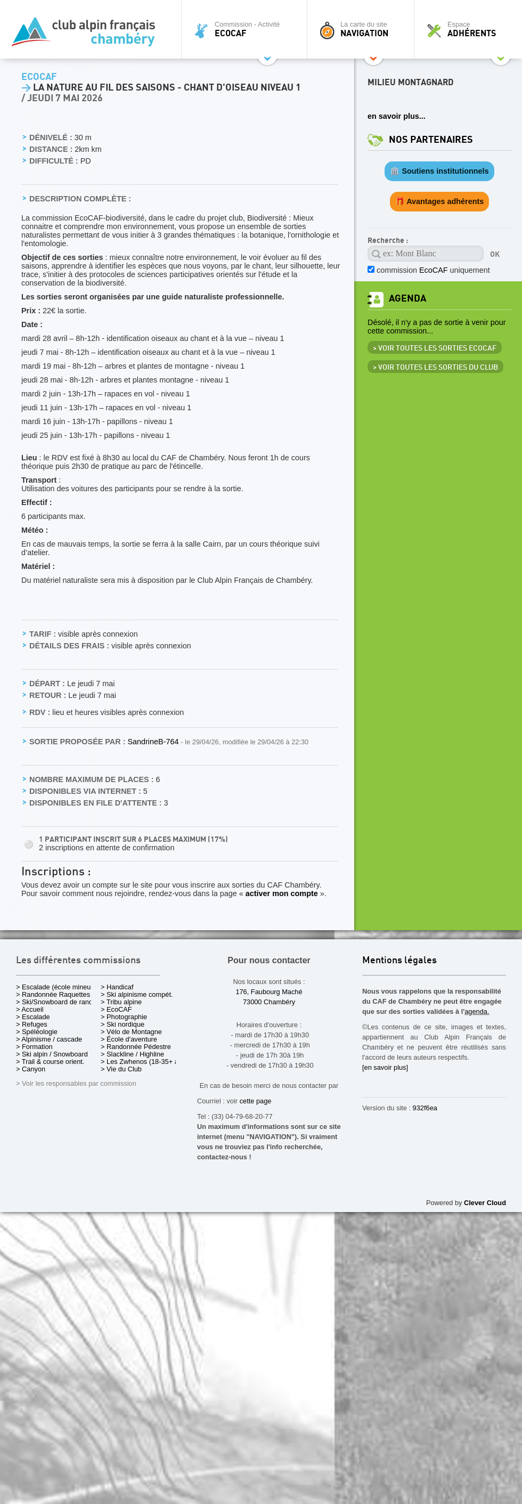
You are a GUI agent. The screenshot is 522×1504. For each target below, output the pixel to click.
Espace (471, 29)
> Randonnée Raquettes (53, 994)
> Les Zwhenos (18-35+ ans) (144, 1062)
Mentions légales (399, 960)
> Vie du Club (121, 1069)
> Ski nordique (122, 1024)
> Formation (34, 1047)
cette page (256, 1101)
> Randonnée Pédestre (136, 1047)
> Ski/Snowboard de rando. (57, 1002)
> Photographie (124, 1017)
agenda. (476, 1011)
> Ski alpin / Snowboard (52, 1054)
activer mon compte (282, 893)
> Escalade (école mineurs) (57, 987)
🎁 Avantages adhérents (439, 201)
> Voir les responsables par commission (76, 1083)
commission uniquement (433, 270)
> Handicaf (117, 987)
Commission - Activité (246, 29)
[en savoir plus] (385, 1067)
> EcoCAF (116, 1009)
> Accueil (30, 1009)
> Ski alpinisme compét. (137, 994)
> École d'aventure (129, 1039)
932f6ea (425, 1108)
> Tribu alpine (121, 1002)
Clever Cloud (485, 1203)
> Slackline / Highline (132, 1054)
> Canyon (30, 1069)
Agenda (407, 299)
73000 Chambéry (269, 1002)
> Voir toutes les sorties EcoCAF (434, 348)
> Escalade (33, 1017)
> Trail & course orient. (50, 1062)
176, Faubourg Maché (268, 992)
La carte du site (363, 29)
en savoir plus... (397, 116)
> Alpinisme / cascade (49, 1039)
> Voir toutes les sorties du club (435, 367)
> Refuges (31, 1024)
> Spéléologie (37, 1032)
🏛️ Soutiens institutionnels (439, 171)
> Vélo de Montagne (131, 1032)
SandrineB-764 (154, 741)
